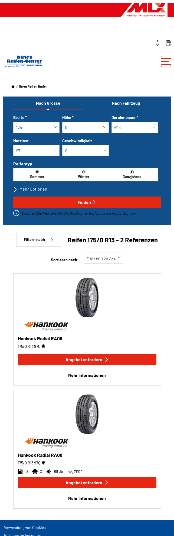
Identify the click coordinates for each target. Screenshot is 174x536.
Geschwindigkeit (77, 140)
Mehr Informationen (87, 375)
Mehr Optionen (30, 189)
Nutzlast (21, 140)
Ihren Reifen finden (33, 86)
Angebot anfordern (87, 359)
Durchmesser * (124, 117)
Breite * (20, 117)
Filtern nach (39, 239)
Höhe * (68, 117)
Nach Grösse (48, 102)
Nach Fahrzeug (126, 102)
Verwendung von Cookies (25, 527)
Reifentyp (22, 163)
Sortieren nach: (64, 260)
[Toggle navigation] (166, 61)
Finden (87, 202)
